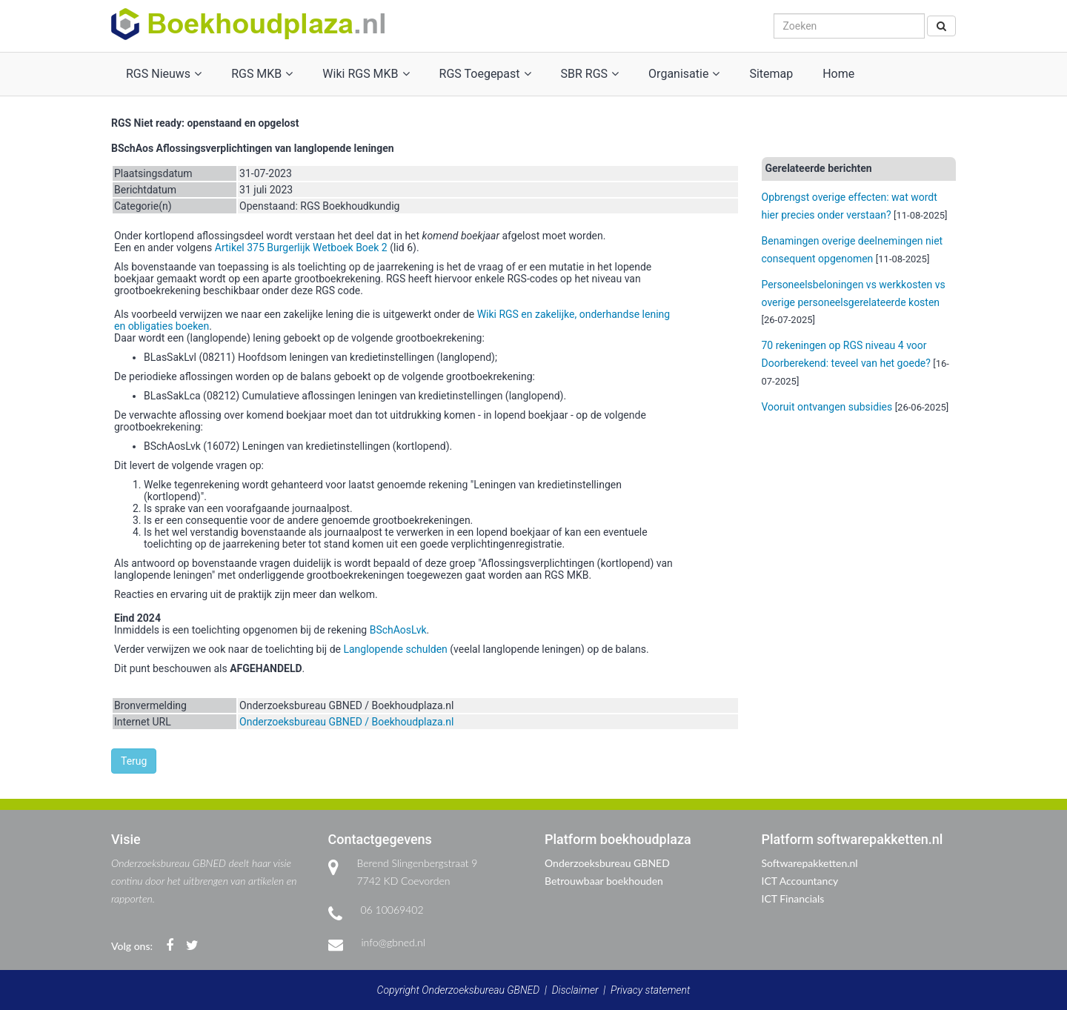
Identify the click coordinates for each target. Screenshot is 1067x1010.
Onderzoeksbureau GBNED (607, 863)
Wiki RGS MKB (365, 74)
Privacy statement (650, 990)
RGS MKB (262, 74)
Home (838, 74)
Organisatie (683, 74)
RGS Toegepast (485, 74)
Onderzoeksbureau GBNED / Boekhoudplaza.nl (346, 722)
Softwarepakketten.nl (810, 863)
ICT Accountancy (800, 880)
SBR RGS (590, 74)
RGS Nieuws (164, 74)
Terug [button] (134, 761)
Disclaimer (575, 990)
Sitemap (771, 74)
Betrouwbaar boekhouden (604, 880)
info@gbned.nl (393, 942)
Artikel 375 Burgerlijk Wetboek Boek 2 (301, 247)
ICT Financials (793, 898)
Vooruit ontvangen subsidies (827, 407)
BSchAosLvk (398, 630)
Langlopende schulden (395, 649)
